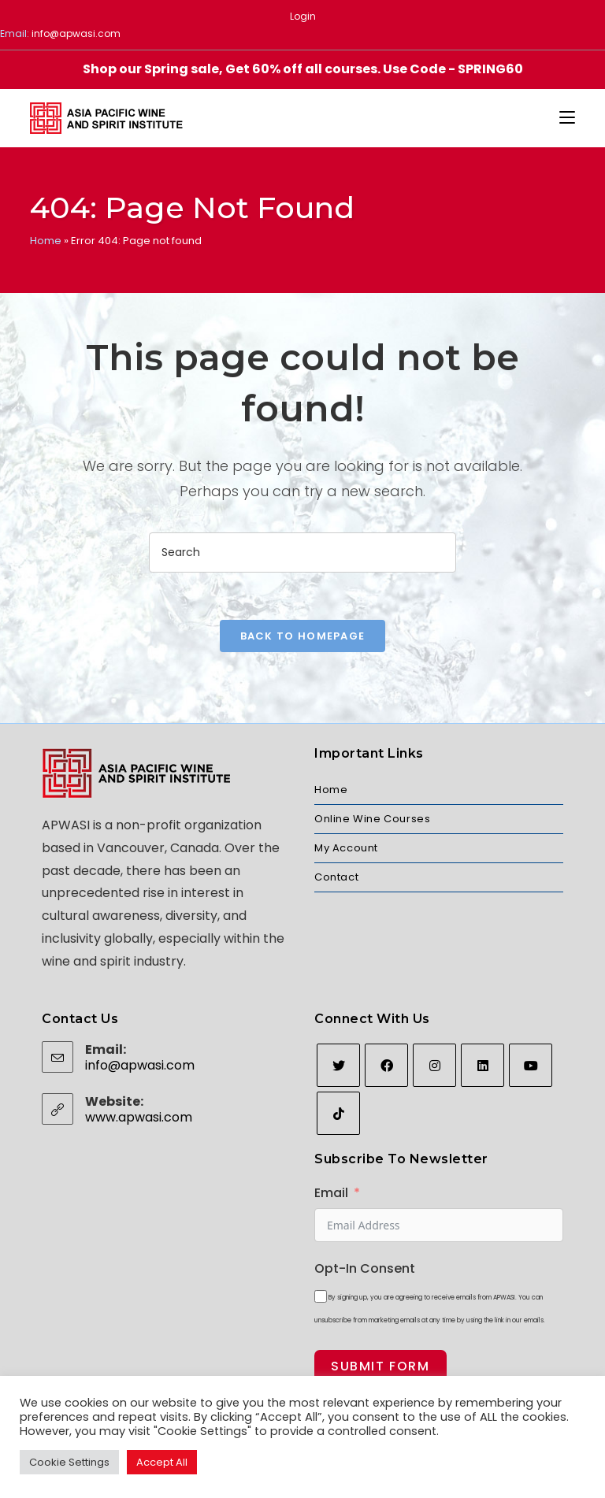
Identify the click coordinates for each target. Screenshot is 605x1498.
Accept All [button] (161, 1462)
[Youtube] (530, 1065)
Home (45, 240)
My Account (346, 847)
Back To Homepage (303, 635)
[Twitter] (338, 1065)
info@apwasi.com (76, 33)
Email (331, 1193)
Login (303, 16)
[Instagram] (434, 1065)
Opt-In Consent (364, 1268)
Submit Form (380, 1366)
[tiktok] (338, 1113)
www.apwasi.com (138, 1117)
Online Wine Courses (372, 818)
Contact (336, 877)
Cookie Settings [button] (69, 1462)
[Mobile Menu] (567, 118)
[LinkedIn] (482, 1065)
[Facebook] (386, 1065)
